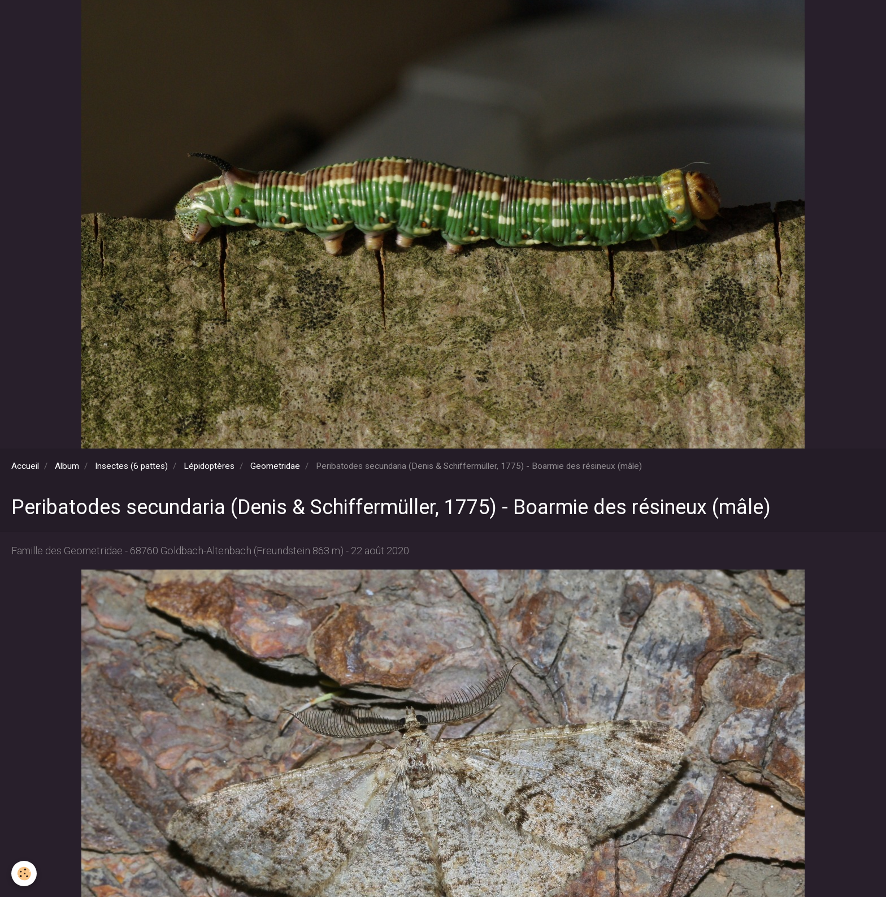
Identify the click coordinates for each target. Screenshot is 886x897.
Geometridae (275, 466)
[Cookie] (24, 873)
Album (67, 466)
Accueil (25, 466)
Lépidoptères (209, 466)
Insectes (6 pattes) (131, 466)
